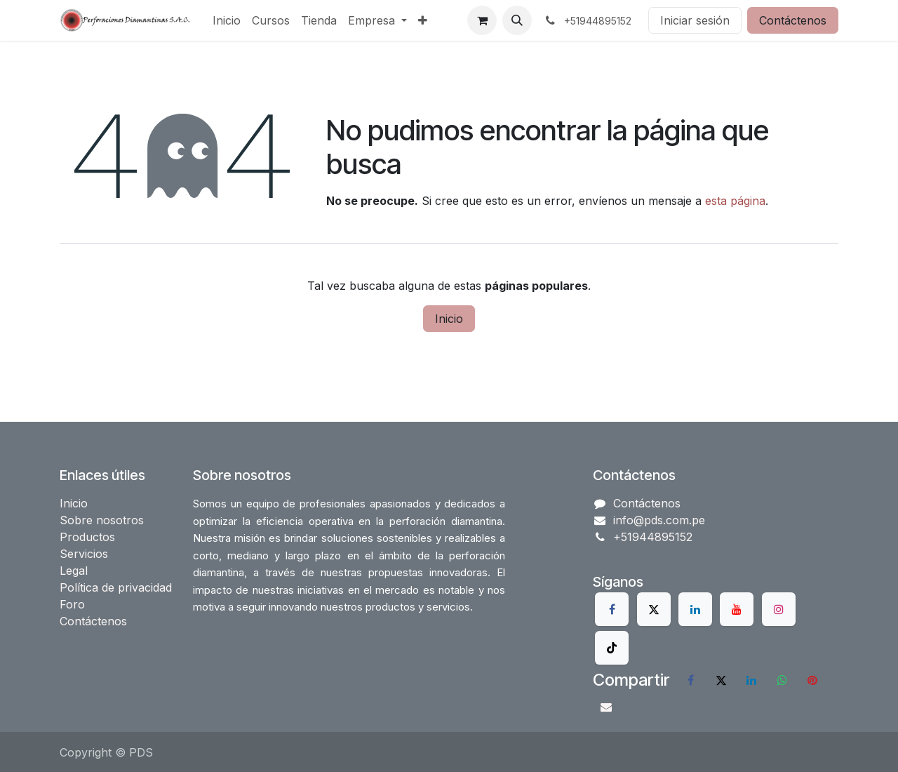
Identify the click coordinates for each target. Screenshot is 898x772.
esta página (735, 201)
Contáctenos (792, 20)
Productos (87, 537)
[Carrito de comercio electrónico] (482, 20)
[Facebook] (612, 609)
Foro (72, 604)
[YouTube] (736, 609)
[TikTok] (612, 648)
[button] (517, 20)
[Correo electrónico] (606, 707)
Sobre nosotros (102, 520)
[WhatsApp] (782, 680)
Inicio (449, 319)
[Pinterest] (812, 680)
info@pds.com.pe (659, 520)
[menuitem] (226, 20)
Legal (74, 571)
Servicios (84, 554)
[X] (654, 609)
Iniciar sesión (695, 20)
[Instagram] (779, 609)
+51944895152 (652, 537)
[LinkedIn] (695, 609)
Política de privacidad (116, 587)
